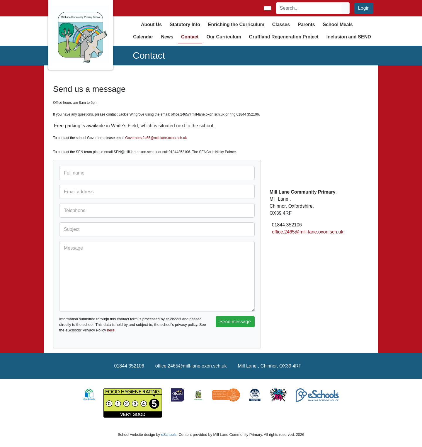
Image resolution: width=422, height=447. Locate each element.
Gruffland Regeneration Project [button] (284, 36)
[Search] (309, 8)
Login (364, 8)
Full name (74, 172)
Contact (190, 36)
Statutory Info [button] (185, 24)
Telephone (75, 210)
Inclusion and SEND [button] (348, 36)
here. (111, 330)
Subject (71, 229)
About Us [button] (151, 24)
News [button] (167, 36)
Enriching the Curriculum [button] (236, 24)
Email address (78, 191)
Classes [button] (281, 24)
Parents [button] (306, 24)
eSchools (169, 434)
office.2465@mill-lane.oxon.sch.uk (307, 231)
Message (73, 247)
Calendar (143, 36)
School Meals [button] (338, 24)
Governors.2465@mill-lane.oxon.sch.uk (156, 138)
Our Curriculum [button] (224, 36)
